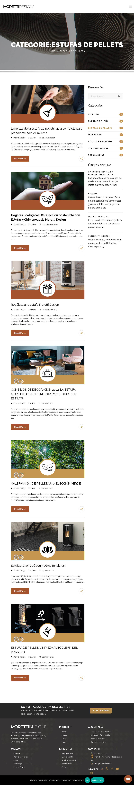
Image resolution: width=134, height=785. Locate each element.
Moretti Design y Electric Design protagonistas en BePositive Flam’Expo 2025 (105, 243)
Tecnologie (17, 764)
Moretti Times (19, 767)
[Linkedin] (101, 770)
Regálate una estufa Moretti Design (35, 304)
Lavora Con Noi (68, 757)
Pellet (64, 732)
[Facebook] (111, 770)
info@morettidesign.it (101, 764)
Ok (87, 780)
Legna (64, 735)
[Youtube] (116, 770)
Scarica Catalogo (69, 760)
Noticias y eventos (105, 141)
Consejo (105, 114)
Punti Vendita (67, 764)
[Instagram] (90, 773)
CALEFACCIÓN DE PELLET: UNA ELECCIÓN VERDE (46, 483)
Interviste (105, 134)
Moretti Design (19, 138)
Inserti (64, 742)
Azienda (16, 753)
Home (52, 51)
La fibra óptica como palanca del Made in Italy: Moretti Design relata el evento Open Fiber (105, 181)
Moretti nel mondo (20, 757)
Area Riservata (67, 753)
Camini (64, 739)
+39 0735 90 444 (99, 753)
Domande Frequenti (99, 742)
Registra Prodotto (98, 739)
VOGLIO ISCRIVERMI (101, 711)
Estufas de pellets (105, 128)
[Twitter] (106, 770)
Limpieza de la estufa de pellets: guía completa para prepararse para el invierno (105, 223)
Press (15, 760)
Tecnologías (105, 155)
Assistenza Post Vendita (100, 735)
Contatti (65, 767)
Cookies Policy (97, 780)
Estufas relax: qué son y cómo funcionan (38, 565)
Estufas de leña (105, 121)
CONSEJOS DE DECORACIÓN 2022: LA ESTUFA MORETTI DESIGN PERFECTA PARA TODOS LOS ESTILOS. (44, 394)
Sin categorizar (105, 148)
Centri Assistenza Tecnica (101, 732)
